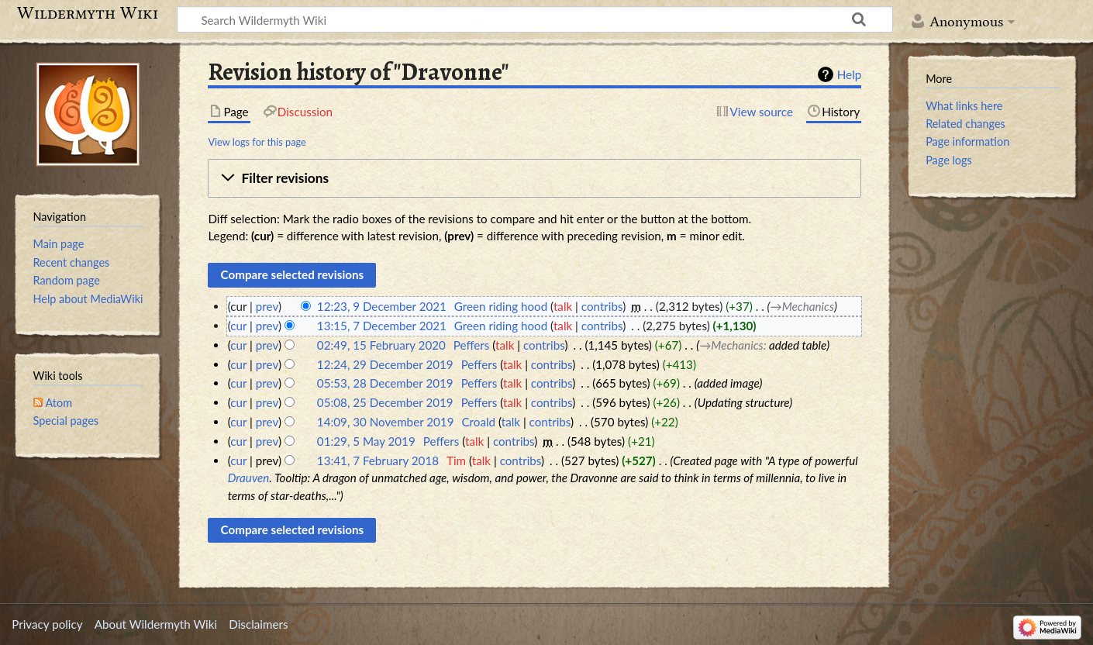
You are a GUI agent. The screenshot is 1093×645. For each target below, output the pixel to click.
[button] (534, 178)
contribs (601, 306)
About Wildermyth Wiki (156, 624)
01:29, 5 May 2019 (366, 441)
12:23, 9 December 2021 (382, 306)
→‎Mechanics (803, 306)
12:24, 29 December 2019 (385, 364)
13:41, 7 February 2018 (378, 460)
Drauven (249, 478)
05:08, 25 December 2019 (385, 402)
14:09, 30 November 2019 (385, 422)
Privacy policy (47, 624)
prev (267, 306)
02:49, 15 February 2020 (381, 345)
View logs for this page (256, 142)
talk (562, 306)
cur (238, 326)
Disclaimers (258, 624)
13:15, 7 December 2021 (382, 326)
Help (849, 74)
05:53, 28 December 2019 (385, 383)
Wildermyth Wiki (87, 13)
